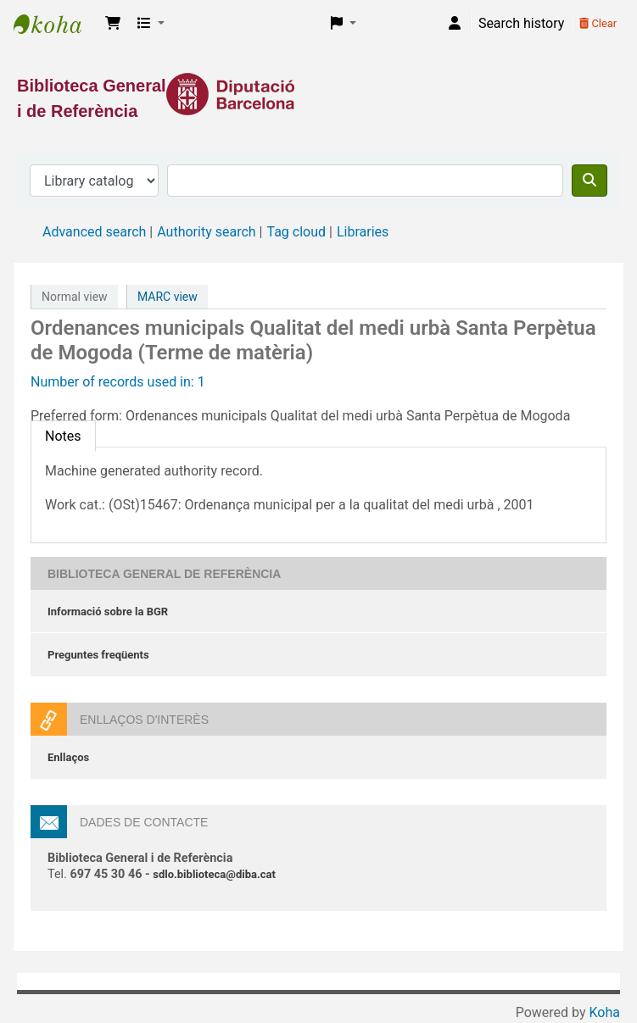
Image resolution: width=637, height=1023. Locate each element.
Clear (598, 23)
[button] (112, 24)
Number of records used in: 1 (118, 382)
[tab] (63, 436)
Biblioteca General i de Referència (56, 24)
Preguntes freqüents (98, 654)
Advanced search (94, 232)
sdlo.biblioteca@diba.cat (214, 874)
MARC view (167, 296)
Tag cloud (296, 232)
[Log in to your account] (454, 24)
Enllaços (68, 757)
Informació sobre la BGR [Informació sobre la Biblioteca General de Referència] (107, 611)
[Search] (589, 180)
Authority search (206, 232)
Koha (605, 1012)
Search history (521, 23)
